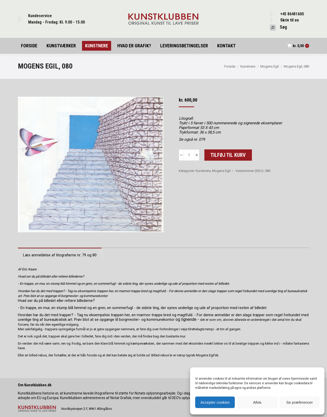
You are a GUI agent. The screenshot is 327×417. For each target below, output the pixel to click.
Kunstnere (203, 171)
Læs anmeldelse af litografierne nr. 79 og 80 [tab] (60, 255)
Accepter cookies (215, 402)
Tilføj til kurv (228, 155)
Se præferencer (299, 402)
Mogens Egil (221, 171)
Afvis (257, 402)
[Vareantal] (189, 155)
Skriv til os (289, 20)
